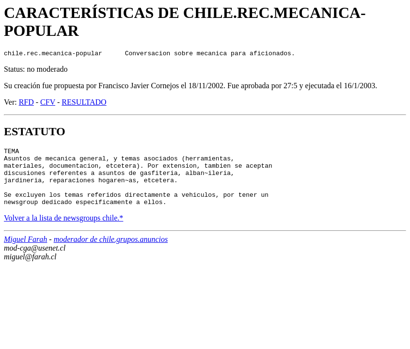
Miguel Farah (25, 252)
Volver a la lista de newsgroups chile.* (63, 231)
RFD (26, 103)
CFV (47, 103)
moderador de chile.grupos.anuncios (111, 252)
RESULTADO (84, 103)
